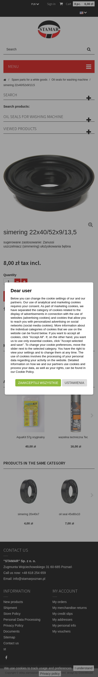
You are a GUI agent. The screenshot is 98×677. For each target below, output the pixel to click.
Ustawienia (74, 383)
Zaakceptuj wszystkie (38, 383)
